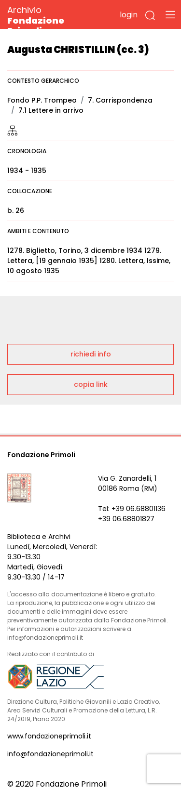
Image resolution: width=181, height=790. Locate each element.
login (129, 14)
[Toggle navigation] (170, 14)
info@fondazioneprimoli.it (50, 754)
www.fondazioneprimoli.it (49, 736)
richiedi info (90, 354)
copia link (91, 384)
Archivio (52, 20)
